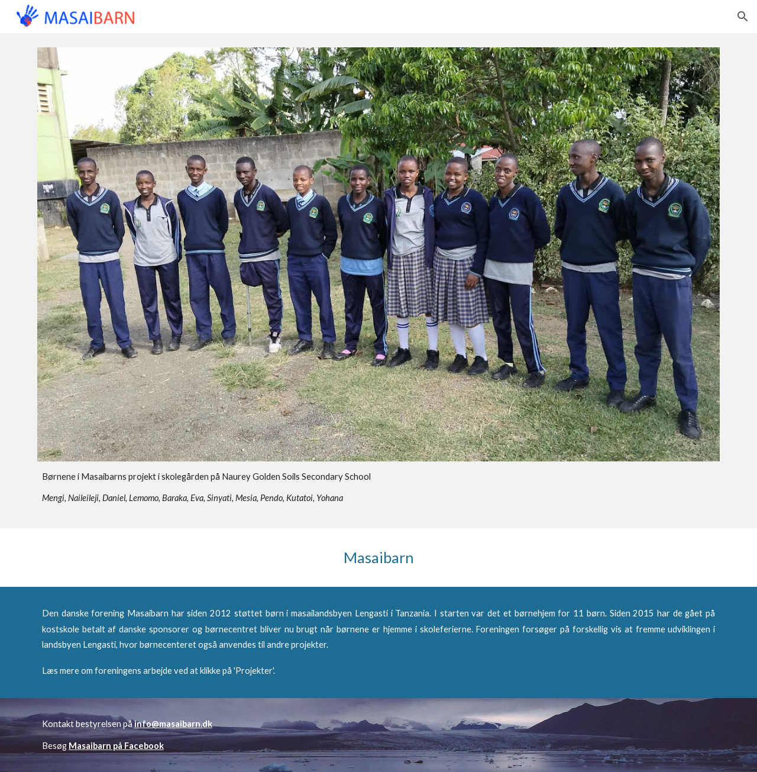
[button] (743, 16)
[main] (378, 487)
